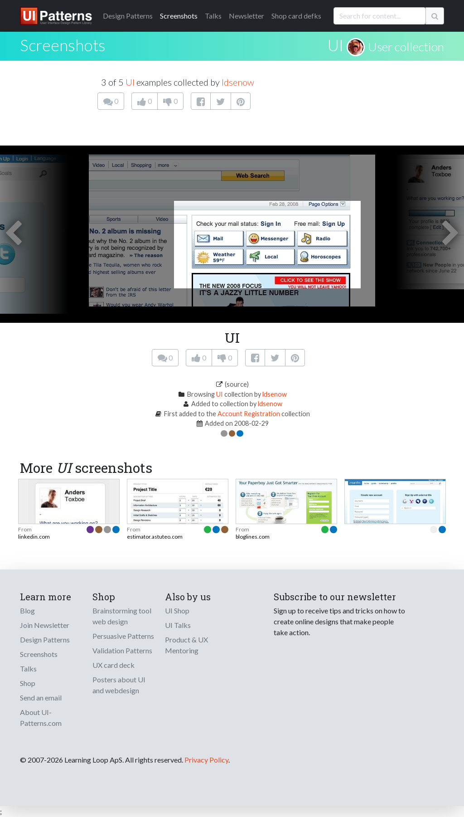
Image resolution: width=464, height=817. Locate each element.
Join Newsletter (44, 625)
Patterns (128, 15)
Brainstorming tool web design (121, 616)
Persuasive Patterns (123, 636)
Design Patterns (45, 639)
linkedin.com (34, 536)
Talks (213, 15)
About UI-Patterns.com (41, 717)
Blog (27, 610)
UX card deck (113, 665)
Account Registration (249, 414)
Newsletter (246, 15)
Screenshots (179, 15)
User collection (406, 46)
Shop (27, 683)
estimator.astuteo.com (155, 536)
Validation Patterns (122, 650)
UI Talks (178, 625)
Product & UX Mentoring (186, 645)
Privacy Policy (206, 759)
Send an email (41, 697)
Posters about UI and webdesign (118, 685)
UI (335, 44)
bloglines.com (253, 536)
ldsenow (238, 82)
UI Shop (177, 610)
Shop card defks (296, 15)
